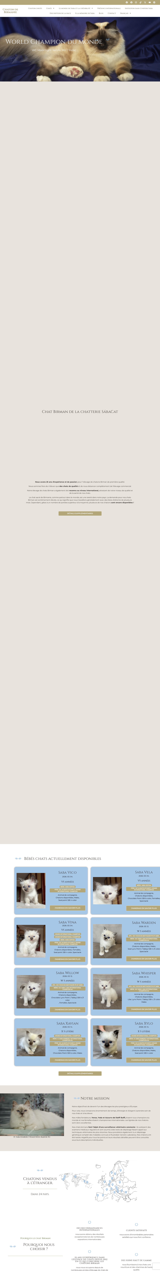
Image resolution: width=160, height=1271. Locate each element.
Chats (50, 8)
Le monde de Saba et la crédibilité (76, 8)
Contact (112, 13)
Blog (101, 13)
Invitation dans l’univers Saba (139, 8)
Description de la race (60, 13)
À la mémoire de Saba (85, 13)
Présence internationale (109, 8)
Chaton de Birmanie (10, 11)
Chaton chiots (35, 8)
